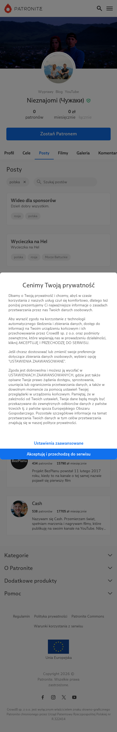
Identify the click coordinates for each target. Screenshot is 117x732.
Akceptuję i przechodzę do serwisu (59, 454)
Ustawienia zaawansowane (58, 443)
